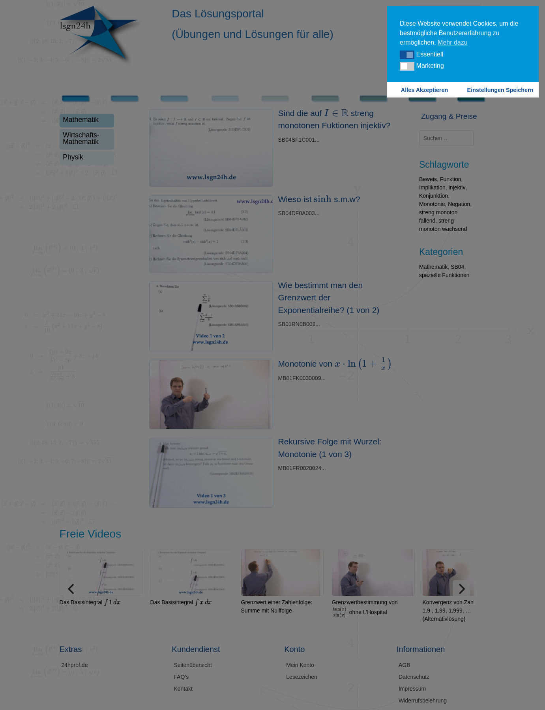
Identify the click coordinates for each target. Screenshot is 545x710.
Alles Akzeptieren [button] (424, 90)
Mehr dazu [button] (453, 42)
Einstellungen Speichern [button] (500, 90)
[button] (407, 55)
